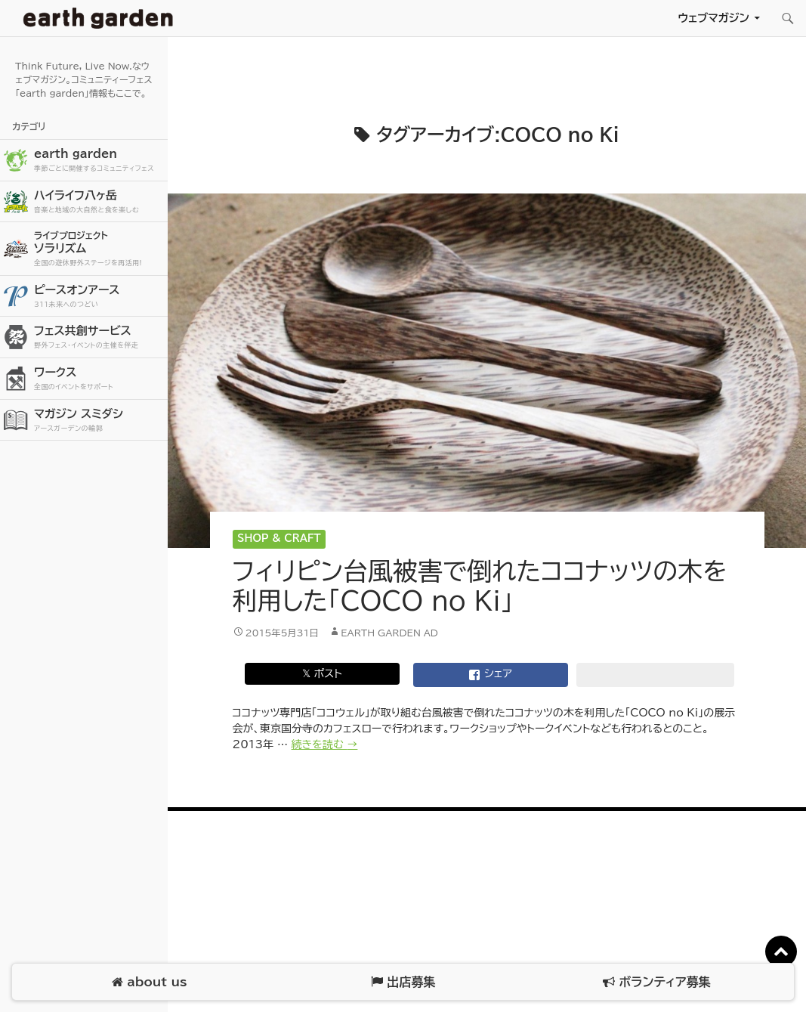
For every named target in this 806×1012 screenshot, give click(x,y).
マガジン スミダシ (99, 420)
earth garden (99, 160)
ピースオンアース (99, 296)
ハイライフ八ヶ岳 (99, 202)
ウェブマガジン (713, 17)
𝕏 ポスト (322, 673)
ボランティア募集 (656, 982)
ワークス (99, 379)
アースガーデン (98, 18)
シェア (490, 675)
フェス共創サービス (99, 337)
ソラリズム (99, 248)
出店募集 (403, 982)
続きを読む (325, 744)
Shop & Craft (279, 538)
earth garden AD (389, 632)
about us (149, 982)
